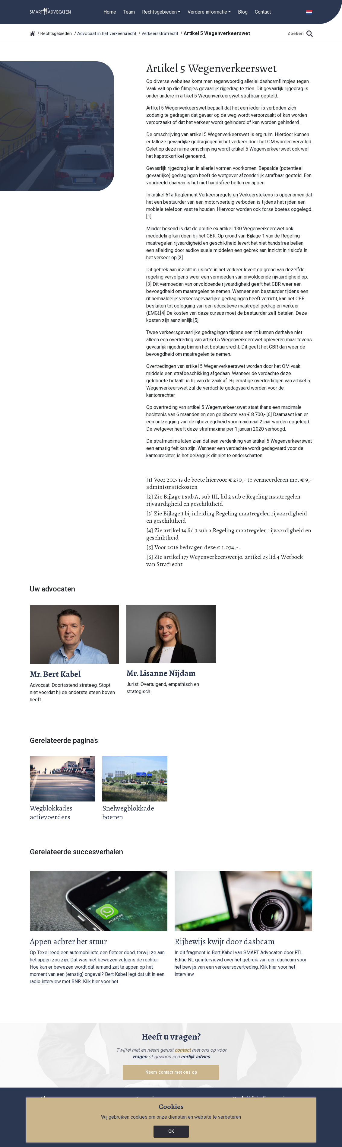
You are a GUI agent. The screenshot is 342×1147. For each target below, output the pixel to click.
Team (129, 12)
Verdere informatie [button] (207, 12)
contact (183, 1050)
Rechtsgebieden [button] (159, 12)
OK (171, 1131)
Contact (263, 12)
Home (109, 12)
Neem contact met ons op (171, 1072)
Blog (243, 12)
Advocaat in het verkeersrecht (106, 33)
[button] (309, 12)
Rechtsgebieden (56, 33)
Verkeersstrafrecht (159, 33)
